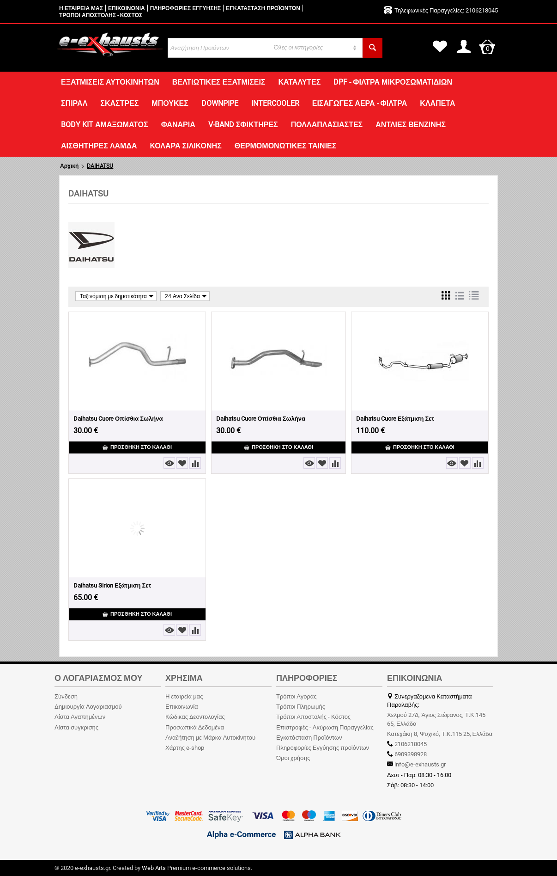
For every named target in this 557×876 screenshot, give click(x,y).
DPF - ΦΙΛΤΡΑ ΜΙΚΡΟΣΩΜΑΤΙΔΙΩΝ (392, 82)
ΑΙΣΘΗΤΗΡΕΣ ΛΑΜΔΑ (99, 145)
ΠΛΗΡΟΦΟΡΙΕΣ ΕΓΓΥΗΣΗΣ (185, 8)
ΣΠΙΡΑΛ (74, 103)
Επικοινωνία (181, 706)
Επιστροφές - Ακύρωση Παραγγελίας (325, 727)
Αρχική (69, 166)
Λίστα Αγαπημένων (79, 716)
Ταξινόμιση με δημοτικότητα (117, 296)
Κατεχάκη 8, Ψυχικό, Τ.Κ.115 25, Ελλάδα (439, 733)
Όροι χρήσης (293, 757)
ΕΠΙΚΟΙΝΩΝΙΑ (126, 8)
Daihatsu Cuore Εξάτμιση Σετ (395, 418)
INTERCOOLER (275, 103)
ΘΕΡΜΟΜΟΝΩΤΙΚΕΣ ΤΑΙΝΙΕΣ (286, 145)
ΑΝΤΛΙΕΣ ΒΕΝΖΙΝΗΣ (410, 124)
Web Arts (154, 867)
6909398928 (410, 754)
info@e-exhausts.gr (420, 764)
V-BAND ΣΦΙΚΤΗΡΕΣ (243, 124)
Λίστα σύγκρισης (76, 727)
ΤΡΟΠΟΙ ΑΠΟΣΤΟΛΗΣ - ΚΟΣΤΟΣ (100, 15)
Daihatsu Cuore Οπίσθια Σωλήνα (118, 418)
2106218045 (481, 10)
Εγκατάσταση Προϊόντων (309, 737)
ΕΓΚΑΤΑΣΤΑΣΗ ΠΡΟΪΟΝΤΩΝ (263, 8)
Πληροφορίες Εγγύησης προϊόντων (322, 747)
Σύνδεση (66, 696)
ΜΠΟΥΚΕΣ (169, 103)
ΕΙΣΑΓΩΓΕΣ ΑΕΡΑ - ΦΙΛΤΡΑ (359, 103)
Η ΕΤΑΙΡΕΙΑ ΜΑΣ (81, 8)
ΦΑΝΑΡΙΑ (178, 124)
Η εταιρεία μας (184, 696)
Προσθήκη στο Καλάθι (137, 447)
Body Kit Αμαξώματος (104, 124)
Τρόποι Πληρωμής (300, 706)
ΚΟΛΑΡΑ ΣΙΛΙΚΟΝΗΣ (185, 145)
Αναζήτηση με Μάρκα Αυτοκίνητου (210, 737)
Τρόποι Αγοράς (296, 696)
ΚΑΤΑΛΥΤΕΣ (299, 82)
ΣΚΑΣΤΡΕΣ (119, 103)
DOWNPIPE (219, 103)
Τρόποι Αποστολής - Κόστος (313, 716)
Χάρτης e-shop (184, 747)
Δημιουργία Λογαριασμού (88, 706)
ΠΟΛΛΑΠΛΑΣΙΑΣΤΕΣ (327, 124)
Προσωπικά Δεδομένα (194, 727)
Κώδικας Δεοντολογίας (195, 716)
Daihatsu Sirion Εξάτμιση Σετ (112, 585)
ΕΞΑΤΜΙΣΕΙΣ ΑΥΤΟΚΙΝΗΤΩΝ (110, 82)
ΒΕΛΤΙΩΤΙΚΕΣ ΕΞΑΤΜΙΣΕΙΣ (219, 82)
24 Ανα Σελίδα (186, 296)
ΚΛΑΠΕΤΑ (437, 103)
